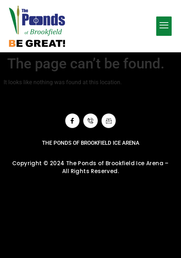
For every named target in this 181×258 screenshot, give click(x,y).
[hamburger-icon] (164, 26)
